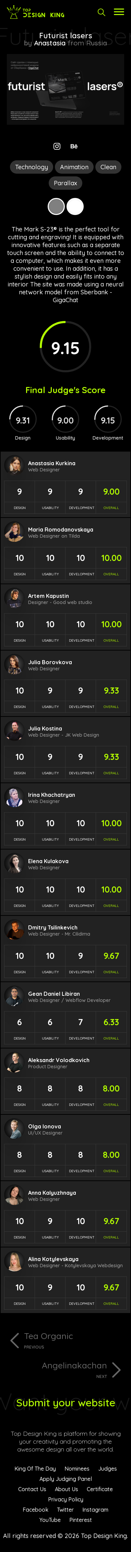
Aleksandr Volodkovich (59, 1060)
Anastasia (50, 43)
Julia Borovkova (50, 662)
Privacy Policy (65, 1499)
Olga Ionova (44, 1126)
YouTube (50, 1519)
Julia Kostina (45, 728)
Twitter (65, 1509)
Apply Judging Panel (65, 1478)
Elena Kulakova (48, 861)
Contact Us (32, 1489)
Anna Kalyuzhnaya (52, 1192)
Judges (107, 1468)
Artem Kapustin (48, 595)
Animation (74, 167)
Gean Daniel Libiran (54, 993)
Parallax (65, 183)
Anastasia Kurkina (51, 463)
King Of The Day (35, 1468)
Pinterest (80, 1519)
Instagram (95, 1509)
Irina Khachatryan (51, 794)
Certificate (100, 1489)
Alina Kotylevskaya (53, 1259)
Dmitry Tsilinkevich (53, 927)
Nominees (77, 1468)
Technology (31, 167)
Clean (108, 167)
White (75, 206)
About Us (66, 1489)
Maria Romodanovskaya (60, 529)
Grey (56, 206)
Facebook (35, 1509)
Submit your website (65, 1402)
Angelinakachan (57, 1369)
